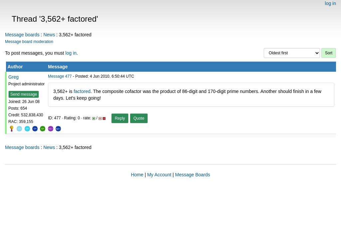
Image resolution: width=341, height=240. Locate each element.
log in (330, 3)
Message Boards (192, 174)
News (49, 34)
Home (137, 174)
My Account (159, 174)
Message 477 (60, 76)
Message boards (22, 34)
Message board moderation (29, 41)
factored (82, 91)
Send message (23, 94)
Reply (120, 118)
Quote (139, 118)
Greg (13, 77)
